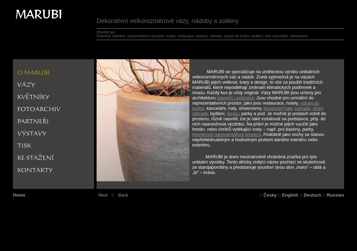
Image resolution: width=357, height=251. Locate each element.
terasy (233, 113)
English (290, 195)
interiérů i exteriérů (235, 97)
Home (19, 195)
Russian (335, 195)
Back (123, 195)
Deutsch (312, 195)
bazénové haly (278, 108)
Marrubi (23, 10)
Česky (270, 195)
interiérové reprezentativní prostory (226, 134)
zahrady (302, 108)
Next (102, 195)
